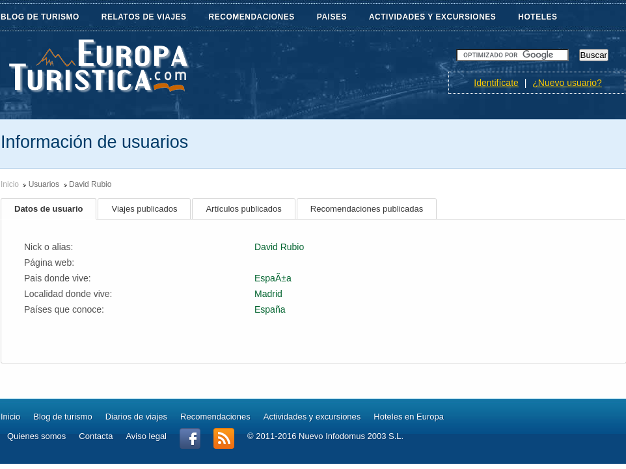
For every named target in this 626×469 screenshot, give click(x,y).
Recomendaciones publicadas (366, 209)
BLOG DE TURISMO (48, 17)
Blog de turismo (62, 416)
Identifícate (496, 83)
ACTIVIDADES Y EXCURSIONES (432, 16)
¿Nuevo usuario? (567, 83)
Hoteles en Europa (409, 416)
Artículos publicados (243, 209)
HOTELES (537, 16)
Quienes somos (36, 436)
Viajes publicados (144, 209)
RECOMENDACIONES (259, 17)
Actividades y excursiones (312, 416)
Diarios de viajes (136, 416)
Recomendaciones (215, 416)
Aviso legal (146, 436)
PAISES (339, 17)
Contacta (96, 436)
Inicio (10, 184)
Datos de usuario (48, 209)
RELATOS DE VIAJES (152, 17)
